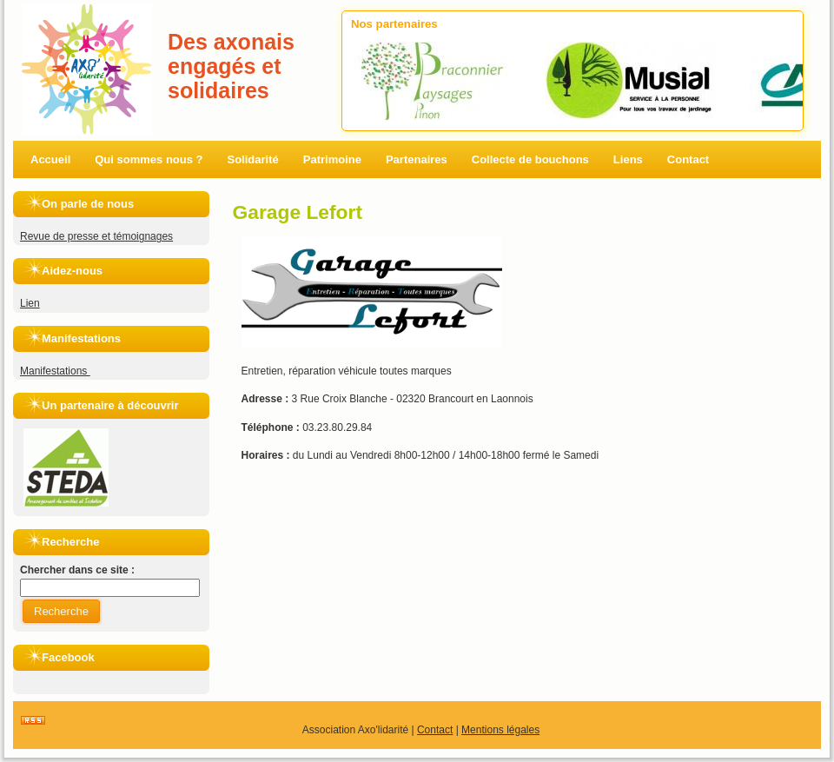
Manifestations (55, 371)
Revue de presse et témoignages (96, 236)
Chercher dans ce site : (77, 570)
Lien (30, 303)
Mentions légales (500, 730)
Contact (435, 730)
